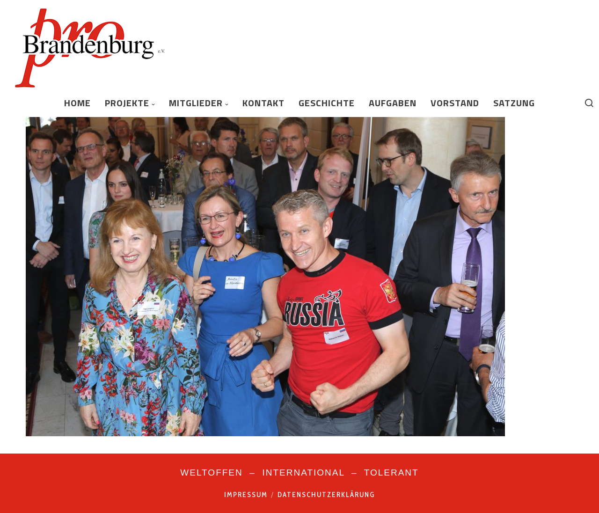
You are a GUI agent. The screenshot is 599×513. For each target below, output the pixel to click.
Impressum (246, 495)
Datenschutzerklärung (326, 495)
